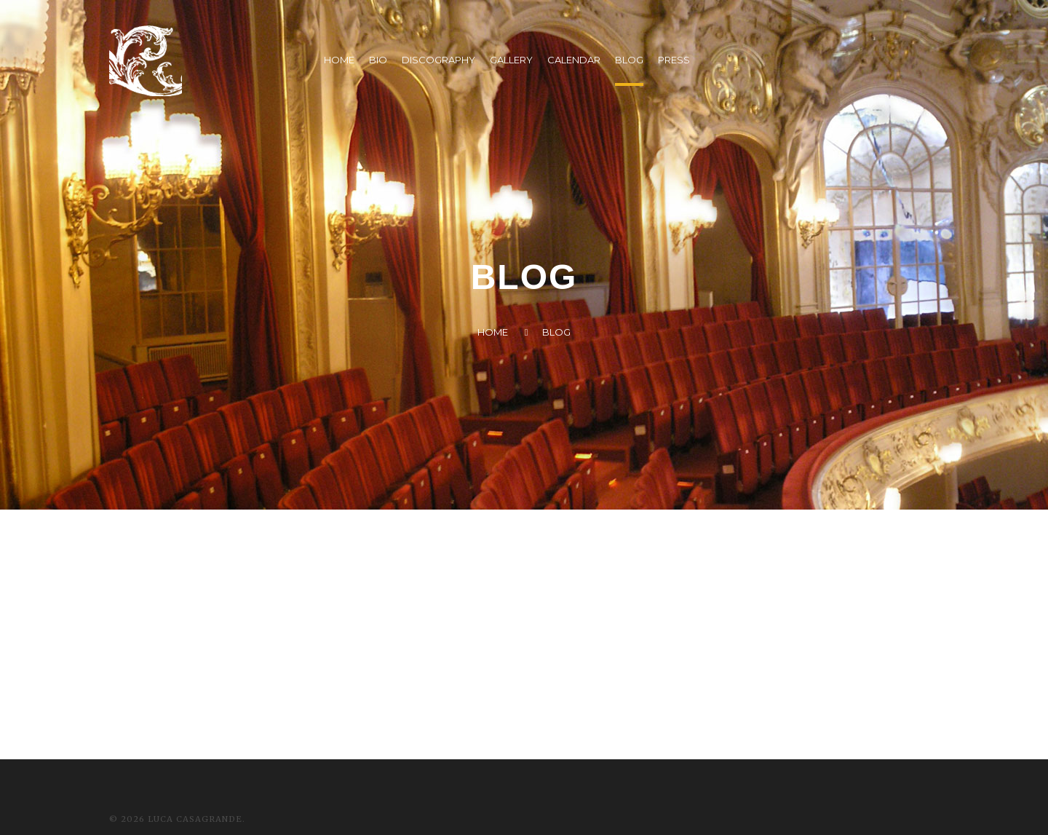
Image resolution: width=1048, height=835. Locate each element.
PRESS (674, 60)
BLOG (629, 60)
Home (492, 332)
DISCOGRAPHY (438, 60)
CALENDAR (573, 60)
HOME (339, 60)
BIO (378, 60)
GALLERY (511, 60)
